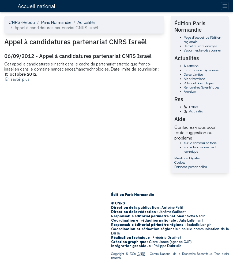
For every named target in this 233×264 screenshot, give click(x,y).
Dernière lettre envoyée (200, 46)
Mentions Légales (187, 158)
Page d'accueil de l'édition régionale (202, 39)
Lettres (193, 107)
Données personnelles (190, 166)
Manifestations (194, 78)
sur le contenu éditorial (200, 143)
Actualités (86, 22)
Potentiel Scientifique (198, 83)
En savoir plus (17, 79)
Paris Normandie (56, 22)
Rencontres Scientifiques (202, 87)
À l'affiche (191, 66)
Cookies (180, 162)
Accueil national (36, 6)
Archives (190, 91)
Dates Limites (193, 74)
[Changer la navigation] (225, 6)
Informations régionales (201, 70)
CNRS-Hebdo (22, 22)
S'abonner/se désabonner (202, 50)
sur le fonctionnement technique (200, 149)
